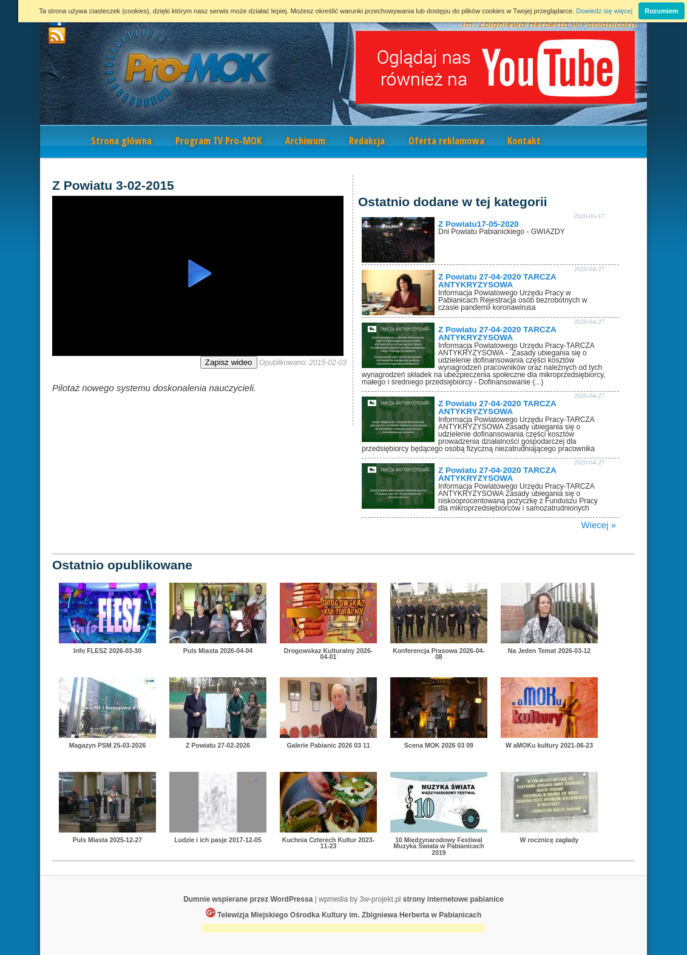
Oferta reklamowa (446, 140)
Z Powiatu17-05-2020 (478, 224)
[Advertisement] (343, 929)
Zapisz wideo (228, 362)
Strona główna (121, 140)
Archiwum (305, 140)
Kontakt (524, 140)
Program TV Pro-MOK (218, 140)
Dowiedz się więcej (604, 11)
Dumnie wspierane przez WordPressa (248, 899)
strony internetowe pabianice (453, 899)
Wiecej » (598, 525)
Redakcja (367, 140)
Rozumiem (662, 11)
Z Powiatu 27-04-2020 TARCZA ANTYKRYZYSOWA (497, 281)
